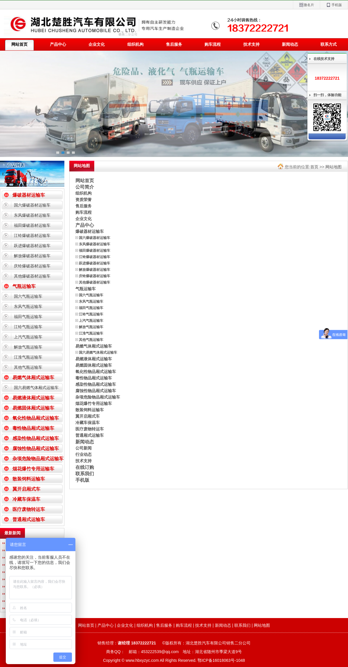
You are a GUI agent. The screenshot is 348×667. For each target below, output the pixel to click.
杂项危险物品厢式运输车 (38, 458)
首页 (314, 167)
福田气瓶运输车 (28, 316)
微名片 (306, 5)
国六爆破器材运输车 (32, 205)
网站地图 (333, 167)
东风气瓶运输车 (28, 306)
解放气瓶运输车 (28, 347)
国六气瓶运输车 (28, 296)
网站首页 (84, 180)
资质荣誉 (83, 199)
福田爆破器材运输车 (32, 225)
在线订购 (84, 467)
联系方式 (328, 44)
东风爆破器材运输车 (32, 215)
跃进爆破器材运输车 (32, 245)
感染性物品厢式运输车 (35, 438)
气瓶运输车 (24, 286)
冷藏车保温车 (26, 499)
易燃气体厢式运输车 (33, 377)
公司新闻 (83, 448)
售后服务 (174, 44)
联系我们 (84, 473)
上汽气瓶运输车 (28, 337)
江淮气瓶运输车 (28, 357)
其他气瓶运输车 (28, 367)
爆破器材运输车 (28, 195)
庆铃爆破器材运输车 (32, 266)
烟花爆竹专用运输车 (33, 468)
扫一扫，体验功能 (327, 95)
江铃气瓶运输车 (28, 326)
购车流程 (212, 44)
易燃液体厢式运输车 (33, 397)
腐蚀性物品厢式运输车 (35, 448)
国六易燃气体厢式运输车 (36, 387)
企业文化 (96, 44)
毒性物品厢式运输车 (33, 428)
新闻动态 (290, 44)
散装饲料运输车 (28, 478)
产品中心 (58, 44)
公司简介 (84, 186)
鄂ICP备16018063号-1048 (221, 660)
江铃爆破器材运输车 (32, 235)
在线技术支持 (323, 59)
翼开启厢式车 (26, 489)
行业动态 (83, 454)
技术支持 (251, 44)
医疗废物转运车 (28, 509)
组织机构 (135, 44)
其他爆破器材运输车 (32, 276)
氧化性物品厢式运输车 (35, 418)
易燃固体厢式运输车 (33, 407)
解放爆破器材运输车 (32, 255)
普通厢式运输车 (28, 519)
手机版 (334, 5)
